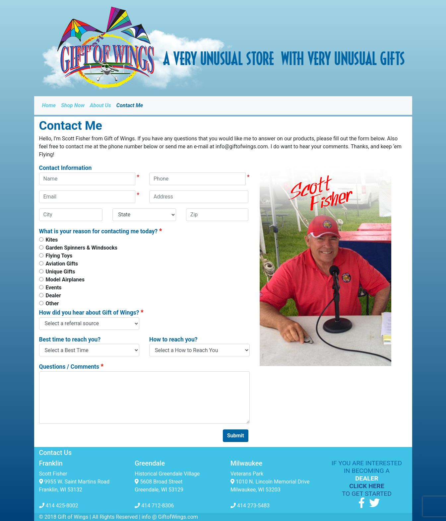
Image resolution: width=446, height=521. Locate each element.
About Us (100, 105)
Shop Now (73, 105)
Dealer (53, 295)
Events (54, 287)
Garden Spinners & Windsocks (82, 248)
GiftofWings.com (178, 517)
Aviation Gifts (62, 263)
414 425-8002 (58, 505)
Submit (235, 435)
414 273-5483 (250, 505)
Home (49, 105)
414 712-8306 (154, 505)
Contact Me (129, 105)
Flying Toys (59, 256)
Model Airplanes (65, 279)
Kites (52, 240)
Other (52, 303)
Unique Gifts (60, 271)
